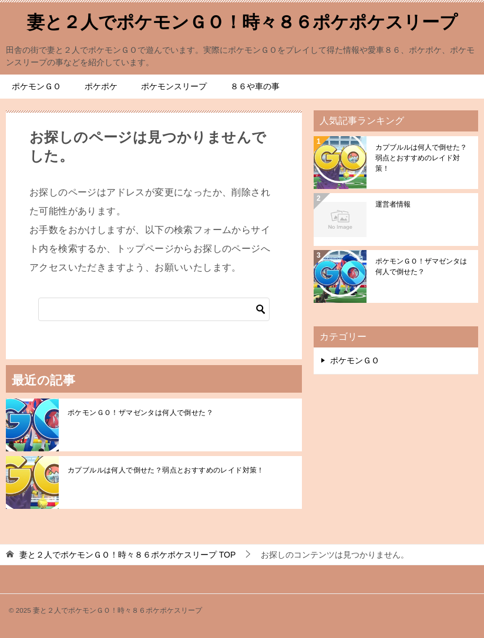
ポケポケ (101, 86)
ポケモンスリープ (174, 86)
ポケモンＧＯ (36, 86)
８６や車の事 (255, 86)
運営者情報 (393, 204)
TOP (127, 554)
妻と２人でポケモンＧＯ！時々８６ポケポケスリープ (242, 20)
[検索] (154, 309)
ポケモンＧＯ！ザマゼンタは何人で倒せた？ (140, 413)
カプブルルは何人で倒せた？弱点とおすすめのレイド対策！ (166, 470)
